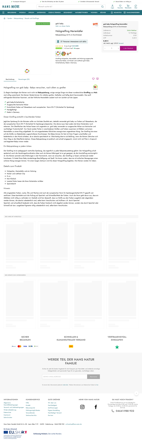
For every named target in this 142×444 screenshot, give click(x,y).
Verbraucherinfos (31, 415)
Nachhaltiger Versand (54, 413)
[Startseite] (5, 18)
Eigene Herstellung (54, 410)
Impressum (7, 415)
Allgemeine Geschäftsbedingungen (11, 404)
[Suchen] (102, 7)
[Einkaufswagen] (128, 6)
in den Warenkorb (128, 48)
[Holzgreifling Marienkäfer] (58, 53)
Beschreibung (10, 79)
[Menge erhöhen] (118, 48)
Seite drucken (8, 417)
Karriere (50, 415)
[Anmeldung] (112, 6)
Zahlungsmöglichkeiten (33, 410)
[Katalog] (97, 79)
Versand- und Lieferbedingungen (14, 407)
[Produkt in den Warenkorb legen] (111, 48)
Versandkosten (30, 413)
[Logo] (18, 6)
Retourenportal (30, 408)
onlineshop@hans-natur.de (74, 424)
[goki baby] (95, 24)
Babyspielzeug (18, 18)
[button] (112, 7)
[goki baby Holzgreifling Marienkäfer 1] (27, 45)
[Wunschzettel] (93, 79)
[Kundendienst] (136, 6)
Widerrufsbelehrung (10, 410)
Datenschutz (7, 412)
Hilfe (27, 403)
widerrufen (65, 385)
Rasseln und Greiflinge (32, 18)
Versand (120, 43)
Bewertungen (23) (23, 79)
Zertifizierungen (53, 408)
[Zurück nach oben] (136, 393)
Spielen (9, 18)
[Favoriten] (120, 6)
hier (97, 385)
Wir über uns (52, 403)
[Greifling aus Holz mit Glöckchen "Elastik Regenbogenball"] (63, 53)
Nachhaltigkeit (52, 405)
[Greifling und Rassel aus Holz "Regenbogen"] (69, 53)
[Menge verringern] (104, 48)
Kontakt (28, 405)
